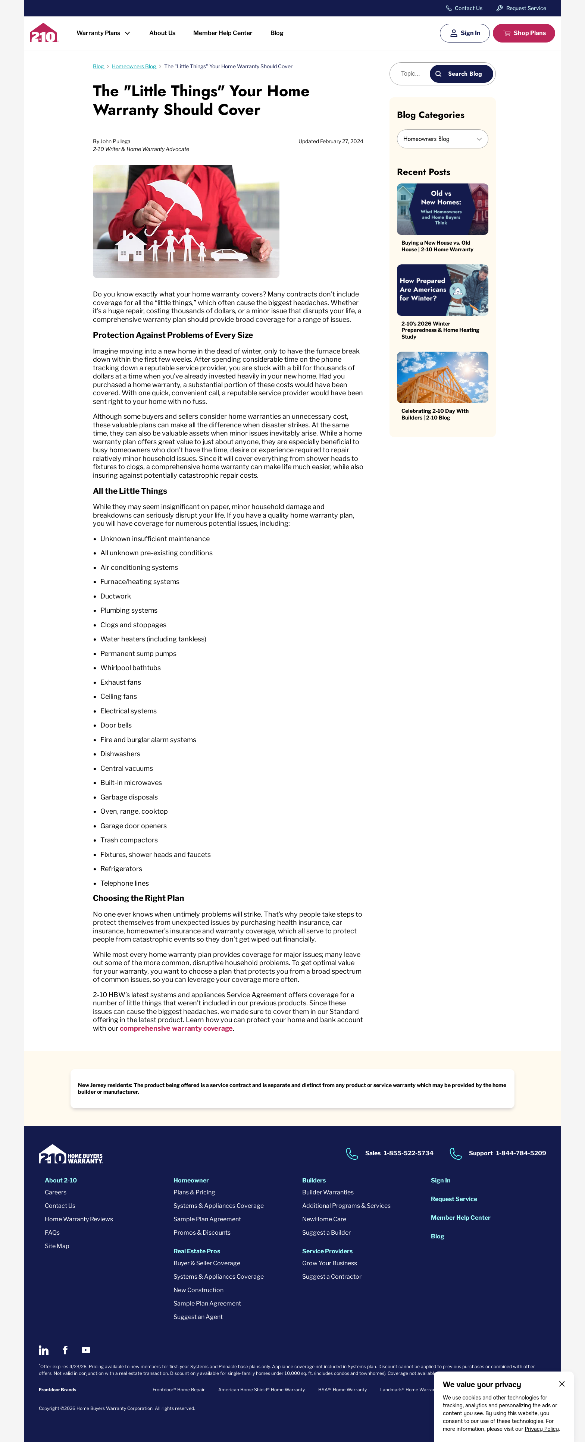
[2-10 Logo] (44, 39)
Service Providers (327, 1251)
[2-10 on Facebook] (65, 1350)
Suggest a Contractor (332, 1276)
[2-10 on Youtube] (86, 1350)
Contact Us (468, 8)
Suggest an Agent (198, 1316)
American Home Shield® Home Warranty (261, 1389)
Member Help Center (223, 33)
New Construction (198, 1290)
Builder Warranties (328, 1192)
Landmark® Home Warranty (409, 1389)
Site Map (57, 1246)
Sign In (471, 33)
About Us (162, 33)
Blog (277, 33)
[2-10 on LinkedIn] (44, 1350)
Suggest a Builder (326, 1232)
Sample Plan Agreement (207, 1219)
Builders (314, 1180)
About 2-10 (61, 1180)
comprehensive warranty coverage (176, 1028)
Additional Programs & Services (346, 1205)
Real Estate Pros (196, 1251)
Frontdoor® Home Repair (179, 1389)
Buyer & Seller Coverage (206, 1263)
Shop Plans (530, 33)
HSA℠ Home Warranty (342, 1389)
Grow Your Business (329, 1263)
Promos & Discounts (202, 1232)
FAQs (52, 1232)
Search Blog (465, 73)
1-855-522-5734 (409, 1153)
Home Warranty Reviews (79, 1219)
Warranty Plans (98, 33)
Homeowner (191, 1180)
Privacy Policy (542, 1429)
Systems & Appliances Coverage (218, 1205)
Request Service (526, 8)
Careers (55, 1192)
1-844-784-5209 (521, 1153)
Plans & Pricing (194, 1192)
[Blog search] (414, 74)
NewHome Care (324, 1219)
